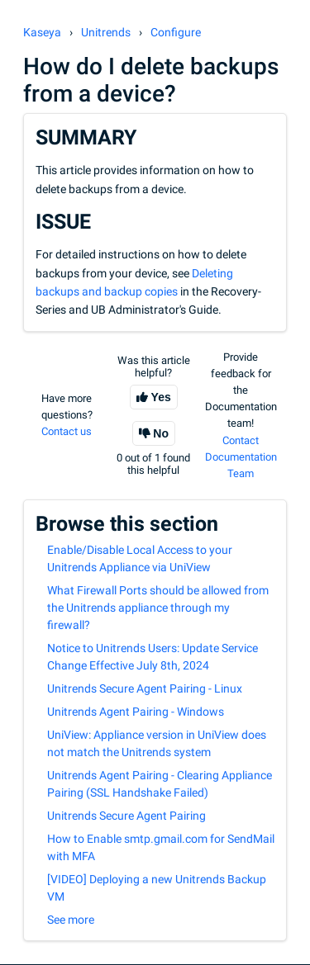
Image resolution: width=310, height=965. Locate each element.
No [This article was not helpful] (161, 433)
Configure (175, 32)
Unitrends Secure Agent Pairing (126, 815)
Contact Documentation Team (241, 457)
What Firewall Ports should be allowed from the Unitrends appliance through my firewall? (158, 608)
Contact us (66, 431)
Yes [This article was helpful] (161, 397)
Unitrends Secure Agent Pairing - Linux (144, 688)
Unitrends (106, 32)
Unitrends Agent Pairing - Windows (135, 711)
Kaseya (42, 32)
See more (70, 919)
